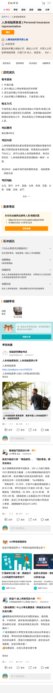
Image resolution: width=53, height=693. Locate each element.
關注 (8, 32)
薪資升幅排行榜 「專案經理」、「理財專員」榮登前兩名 (26, 461)
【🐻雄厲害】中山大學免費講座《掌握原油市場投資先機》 (26, 609)
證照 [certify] (31, 10)
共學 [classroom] (47, 10)
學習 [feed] (16, 10)
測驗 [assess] (39, 10)
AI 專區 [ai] (6, 10)
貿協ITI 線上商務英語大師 (22, 598)
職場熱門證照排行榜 (19, 450)
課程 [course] (23, 10)
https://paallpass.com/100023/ (17, 369)
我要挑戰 (27, 228)
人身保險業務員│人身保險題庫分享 (20, 360)
